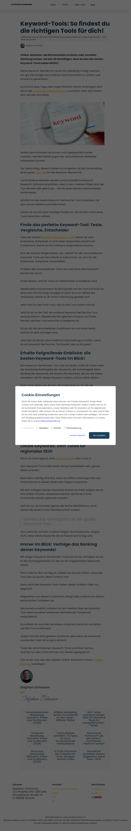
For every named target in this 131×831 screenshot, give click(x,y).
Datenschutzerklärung (50, 421)
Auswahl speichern (77, 435)
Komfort (56, 428)
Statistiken (42, 428)
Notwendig (28, 428)
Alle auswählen (99, 435)
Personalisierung (72, 428)
